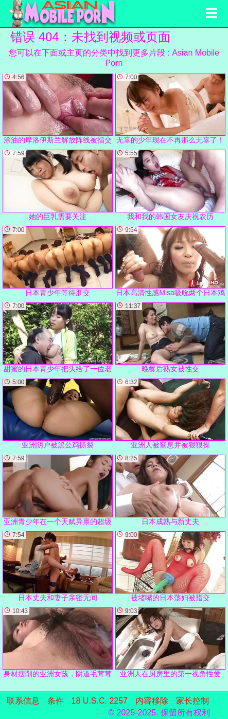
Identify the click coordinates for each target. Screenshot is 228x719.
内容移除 (151, 700)
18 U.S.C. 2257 (100, 700)
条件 (55, 700)
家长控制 (192, 700)
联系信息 (23, 700)
